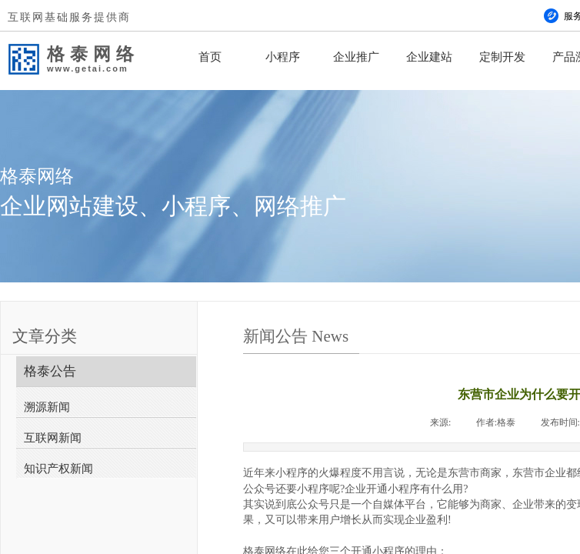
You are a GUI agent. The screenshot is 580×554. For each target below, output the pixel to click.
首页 (210, 57)
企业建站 (429, 57)
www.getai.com (87, 68)
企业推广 (356, 57)
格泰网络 (93, 54)
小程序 (282, 57)
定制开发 (502, 57)
